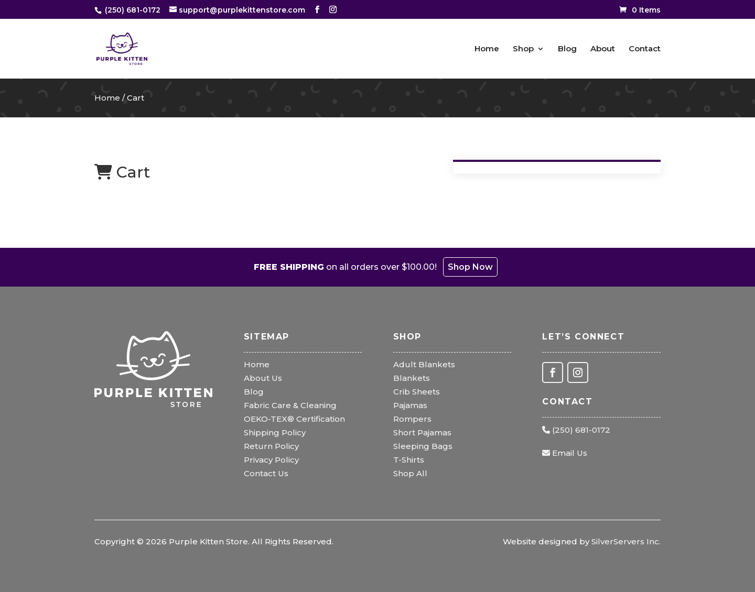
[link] (130, 10)
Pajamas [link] (410, 405)
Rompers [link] (412, 419)
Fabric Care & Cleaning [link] (290, 405)
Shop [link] (523, 49)
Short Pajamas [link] (422, 432)
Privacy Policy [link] (271, 460)
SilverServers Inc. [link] (626, 541)
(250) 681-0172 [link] (576, 430)
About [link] (602, 49)
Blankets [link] (411, 378)
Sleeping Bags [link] (422, 446)
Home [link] (486, 49)
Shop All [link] (410, 473)
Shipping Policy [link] (275, 432)
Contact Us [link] (266, 473)
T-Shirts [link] (408, 460)
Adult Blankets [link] (424, 364)
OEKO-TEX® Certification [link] (294, 419)
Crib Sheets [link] (416, 392)
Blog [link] (567, 49)
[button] (317, 10)
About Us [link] (263, 378)
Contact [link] (645, 49)
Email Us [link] (564, 453)
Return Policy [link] (271, 446)
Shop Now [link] (470, 267)
